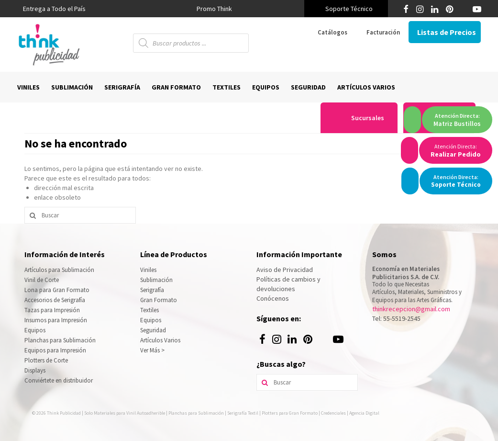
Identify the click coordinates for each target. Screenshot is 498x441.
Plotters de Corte (46, 360)
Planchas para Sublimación (60, 340)
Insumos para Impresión (55, 320)
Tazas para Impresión (52, 310)
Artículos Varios (160, 340)
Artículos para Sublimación (59, 270)
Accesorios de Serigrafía (54, 300)
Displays (34, 370)
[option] (214, 8)
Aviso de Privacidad (284, 269)
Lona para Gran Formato (56, 290)
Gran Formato (158, 300)
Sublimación (156, 280)
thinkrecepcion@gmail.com (411, 309)
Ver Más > (152, 350)
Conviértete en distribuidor (58, 380)
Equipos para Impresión (55, 350)
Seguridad (153, 330)
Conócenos (272, 298)
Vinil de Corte (41, 280)
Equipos (34, 330)
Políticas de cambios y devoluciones (288, 284)
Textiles (149, 310)
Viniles (148, 270)
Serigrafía (152, 290)
